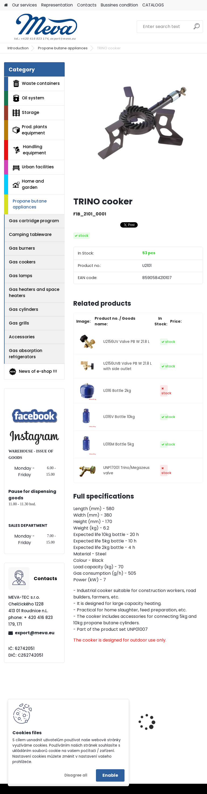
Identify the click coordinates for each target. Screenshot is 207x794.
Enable (110, 775)
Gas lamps (20, 275)
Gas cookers (22, 262)
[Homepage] (6, 5)
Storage (26, 112)
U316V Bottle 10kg (119, 416)
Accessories (22, 337)
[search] (197, 28)
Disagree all (75, 775)
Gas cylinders (23, 309)
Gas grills (19, 323)
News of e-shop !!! (33, 372)
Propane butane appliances (63, 48)
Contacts (86, 5)
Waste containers (36, 83)
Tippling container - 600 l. (171, 722)
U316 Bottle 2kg (117, 390)
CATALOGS (153, 5)
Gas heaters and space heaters (34, 292)
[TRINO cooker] (138, 127)
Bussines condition (119, 5)
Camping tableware (30, 234)
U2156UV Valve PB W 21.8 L (126, 341)
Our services (24, 5)
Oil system (28, 98)
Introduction (18, 48)
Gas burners (22, 248)
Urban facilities (33, 167)
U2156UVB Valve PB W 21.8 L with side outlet (127, 366)
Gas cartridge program (34, 221)
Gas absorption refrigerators (25, 354)
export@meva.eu (34, 633)
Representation (57, 5)
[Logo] (41, 26)
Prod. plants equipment (30, 130)
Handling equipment (29, 150)
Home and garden (28, 184)
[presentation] (200, 712)
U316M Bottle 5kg (118, 444)
